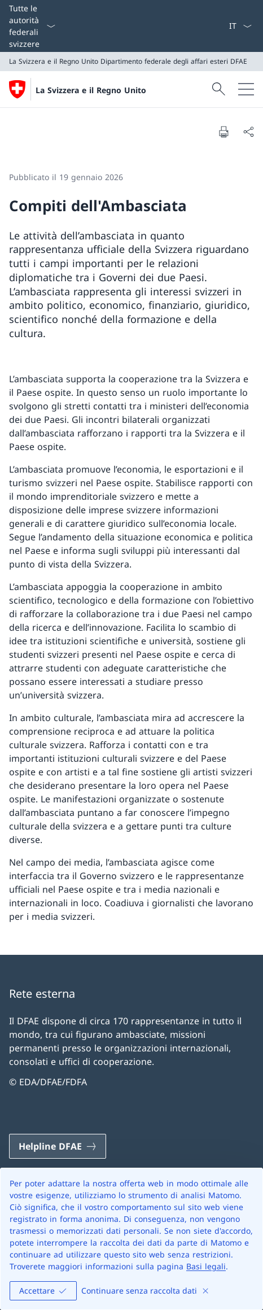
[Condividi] (248, 131)
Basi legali (206, 1266)
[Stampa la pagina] (223, 131)
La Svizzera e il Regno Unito (91, 90)
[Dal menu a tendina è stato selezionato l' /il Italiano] (240, 26)
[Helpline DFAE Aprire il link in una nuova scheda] (57, 1146)
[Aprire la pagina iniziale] (77, 89)
